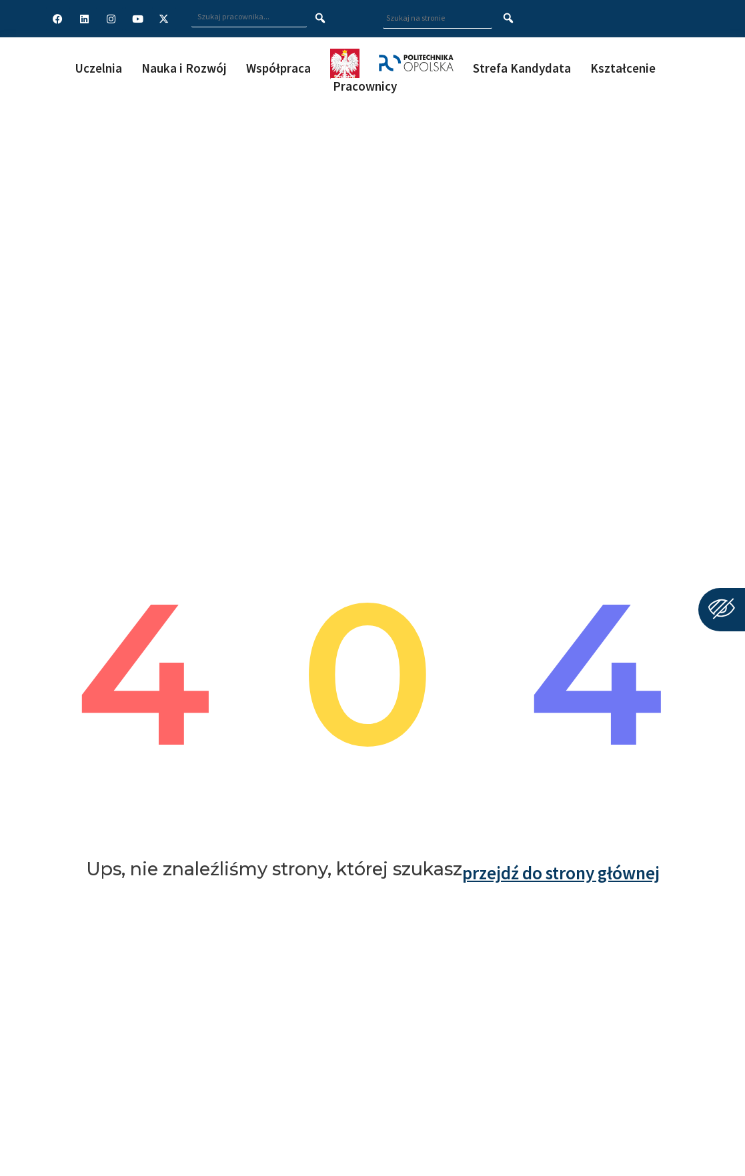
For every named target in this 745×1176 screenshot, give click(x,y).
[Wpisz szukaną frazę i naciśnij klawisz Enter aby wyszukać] (248, 17)
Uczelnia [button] (98, 68)
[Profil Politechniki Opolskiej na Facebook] (58, 19)
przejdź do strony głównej (561, 872)
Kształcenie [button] (623, 68)
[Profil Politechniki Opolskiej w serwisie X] (164, 19)
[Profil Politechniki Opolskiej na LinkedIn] (85, 19)
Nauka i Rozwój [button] (184, 68)
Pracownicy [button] (365, 86)
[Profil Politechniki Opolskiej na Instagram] (111, 19)
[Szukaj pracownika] (320, 18)
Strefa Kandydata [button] (522, 68)
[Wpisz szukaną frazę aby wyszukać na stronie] (437, 18)
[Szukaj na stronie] (508, 18)
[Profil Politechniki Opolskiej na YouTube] (137, 19)
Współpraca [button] (278, 68)
